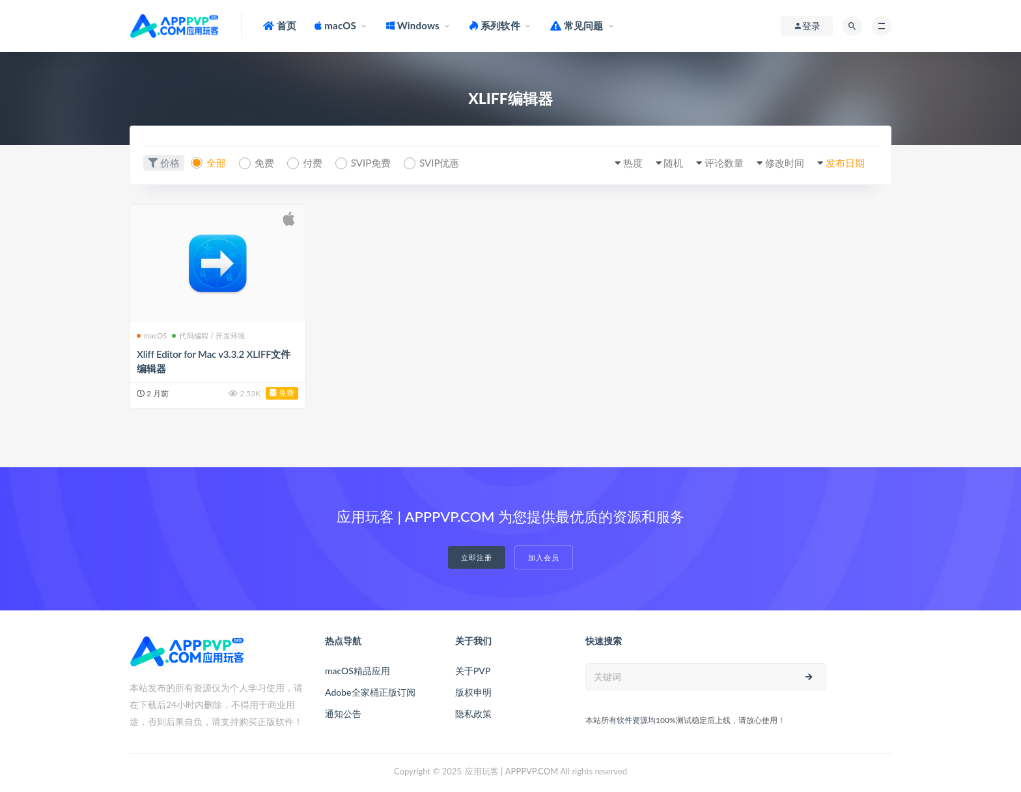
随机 (673, 163)
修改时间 (784, 163)
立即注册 (476, 557)
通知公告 (343, 713)
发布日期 (845, 163)
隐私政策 (473, 713)
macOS (152, 335)
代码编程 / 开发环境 (208, 335)
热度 (633, 163)
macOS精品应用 (357, 670)
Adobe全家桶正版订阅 (370, 692)
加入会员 (543, 557)
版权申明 (473, 692)
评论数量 (724, 163)
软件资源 (632, 720)
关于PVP (472, 670)
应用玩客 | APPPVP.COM (511, 771)
